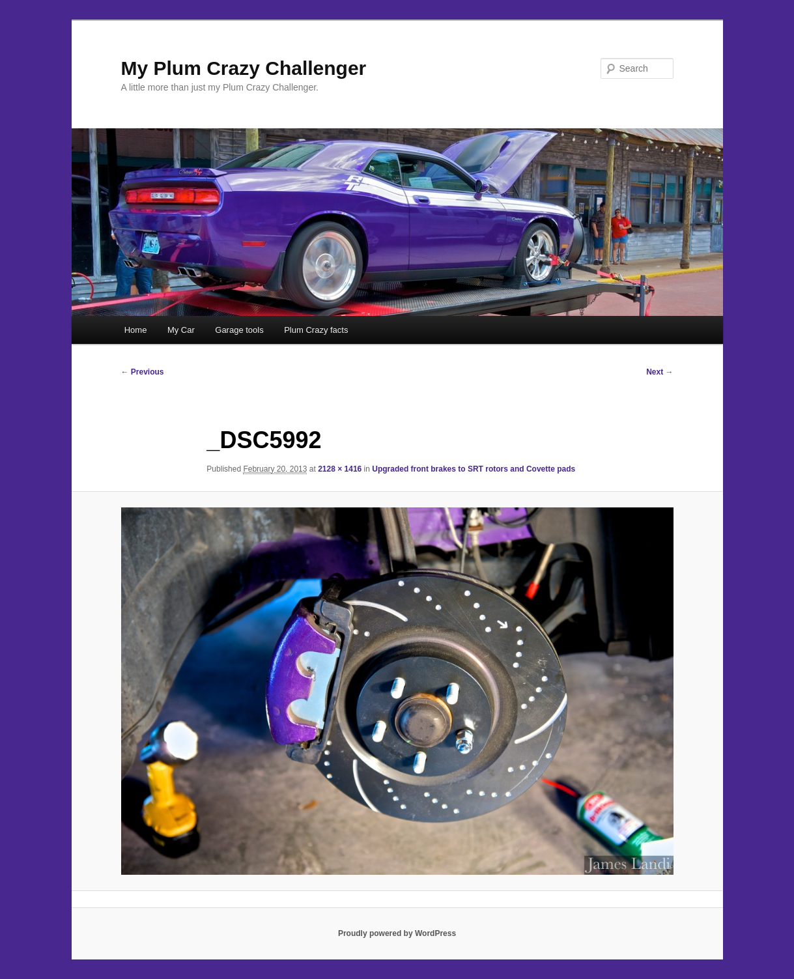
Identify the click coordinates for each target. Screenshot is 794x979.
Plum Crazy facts (316, 330)
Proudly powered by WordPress (397, 933)
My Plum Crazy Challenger (244, 68)
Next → (659, 371)
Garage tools (239, 330)
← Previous (142, 371)
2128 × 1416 (340, 469)
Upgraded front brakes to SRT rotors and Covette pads (473, 469)
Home (135, 330)
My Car (181, 330)
